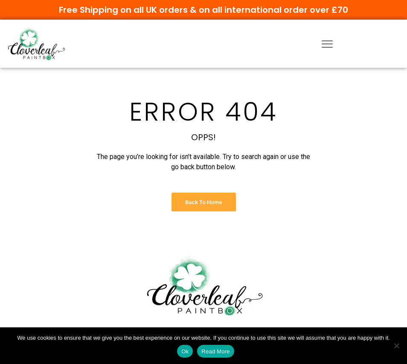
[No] (396, 345)
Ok (185, 351)
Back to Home (203, 202)
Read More (215, 351)
